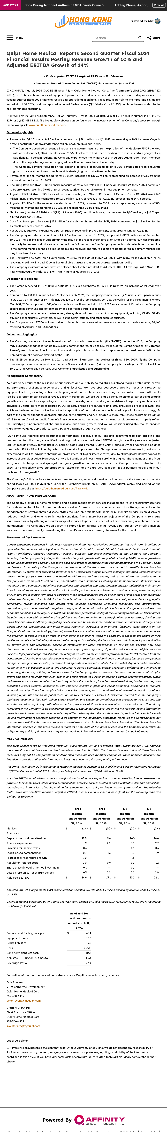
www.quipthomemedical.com (47, 125)
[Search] (114, 38)
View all (159, 5)
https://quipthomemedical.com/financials (61, 488)
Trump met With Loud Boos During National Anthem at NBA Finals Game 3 (58, 5)
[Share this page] (153, 38)
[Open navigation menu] (15, 38)
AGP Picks (10, 5)
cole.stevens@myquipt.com (24, 1000)
